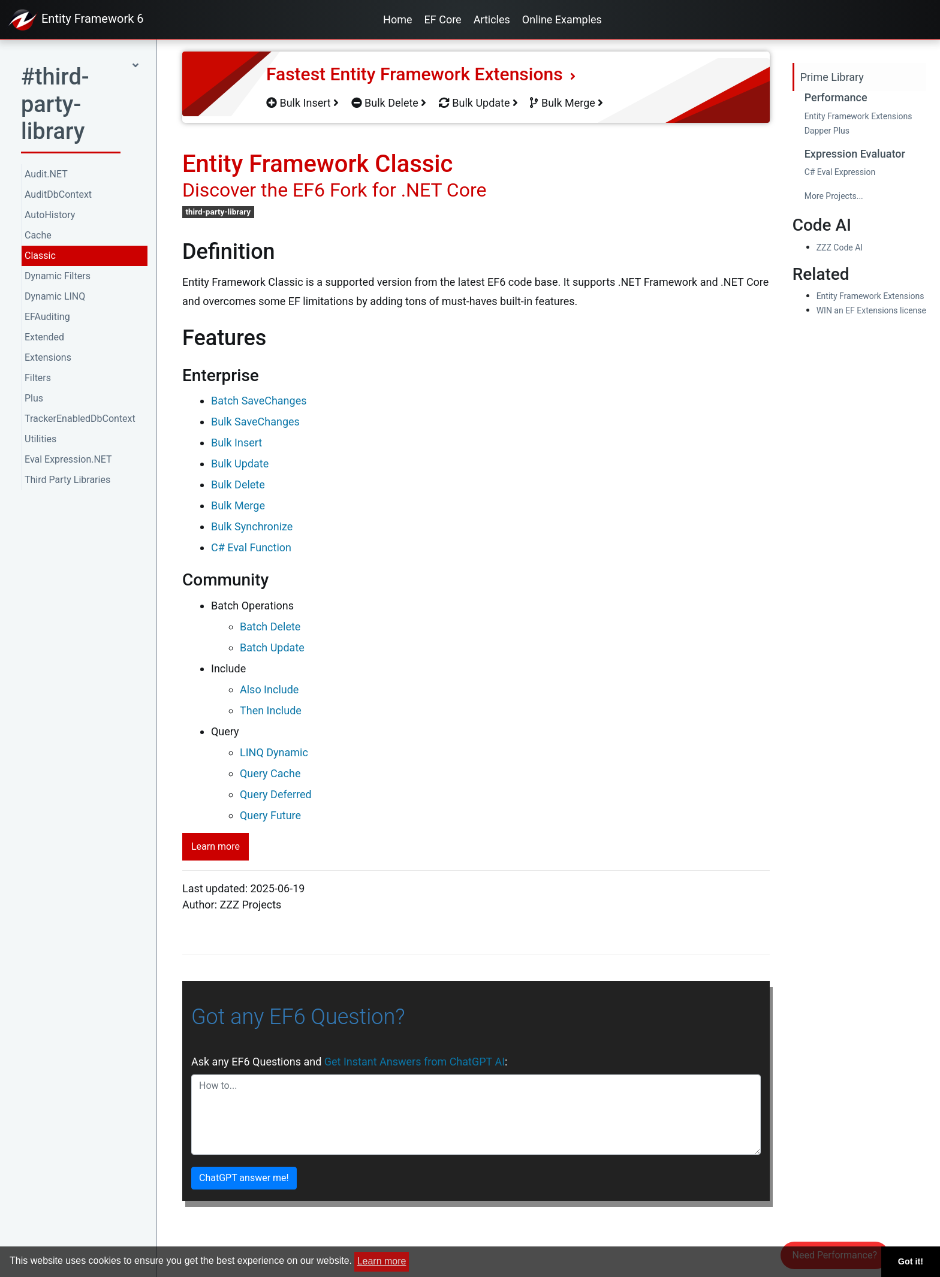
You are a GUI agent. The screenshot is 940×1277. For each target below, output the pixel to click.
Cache (38, 235)
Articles (492, 19)
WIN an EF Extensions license (871, 310)
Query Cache (270, 773)
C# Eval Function (251, 547)
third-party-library (218, 211)
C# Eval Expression (840, 172)
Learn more (215, 846)
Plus (34, 398)
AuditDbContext (58, 194)
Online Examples (562, 19)
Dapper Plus (827, 130)
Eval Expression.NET (68, 459)
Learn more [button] (381, 1261)
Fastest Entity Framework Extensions (421, 74)
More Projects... (834, 196)
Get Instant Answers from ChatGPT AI (414, 1061)
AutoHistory (50, 215)
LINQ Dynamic (274, 752)
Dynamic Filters (58, 276)
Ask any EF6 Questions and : (349, 1061)
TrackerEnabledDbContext (80, 418)
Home (397, 19)
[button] (79, 108)
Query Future (270, 815)
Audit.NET (46, 174)
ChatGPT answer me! (244, 1178)
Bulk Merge (566, 102)
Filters (38, 378)
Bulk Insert (302, 102)
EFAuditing (47, 316)
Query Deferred (276, 794)
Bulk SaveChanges (255, 421)
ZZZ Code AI (840, 247)
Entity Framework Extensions (858, 116)
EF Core (443, 19)
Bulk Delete (389, 102)
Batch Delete (270, 626)
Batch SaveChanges (259, 400)
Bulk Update (478, 102)
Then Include (271, 710)
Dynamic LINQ (55, 296)
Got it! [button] (910, 1261)
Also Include (269, 689)
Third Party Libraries (67, 479)
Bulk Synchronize (252, 526)
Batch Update (272, 647)
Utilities (40, 439)
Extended (44, 337)
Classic (40, 255)
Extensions (48, 357)
